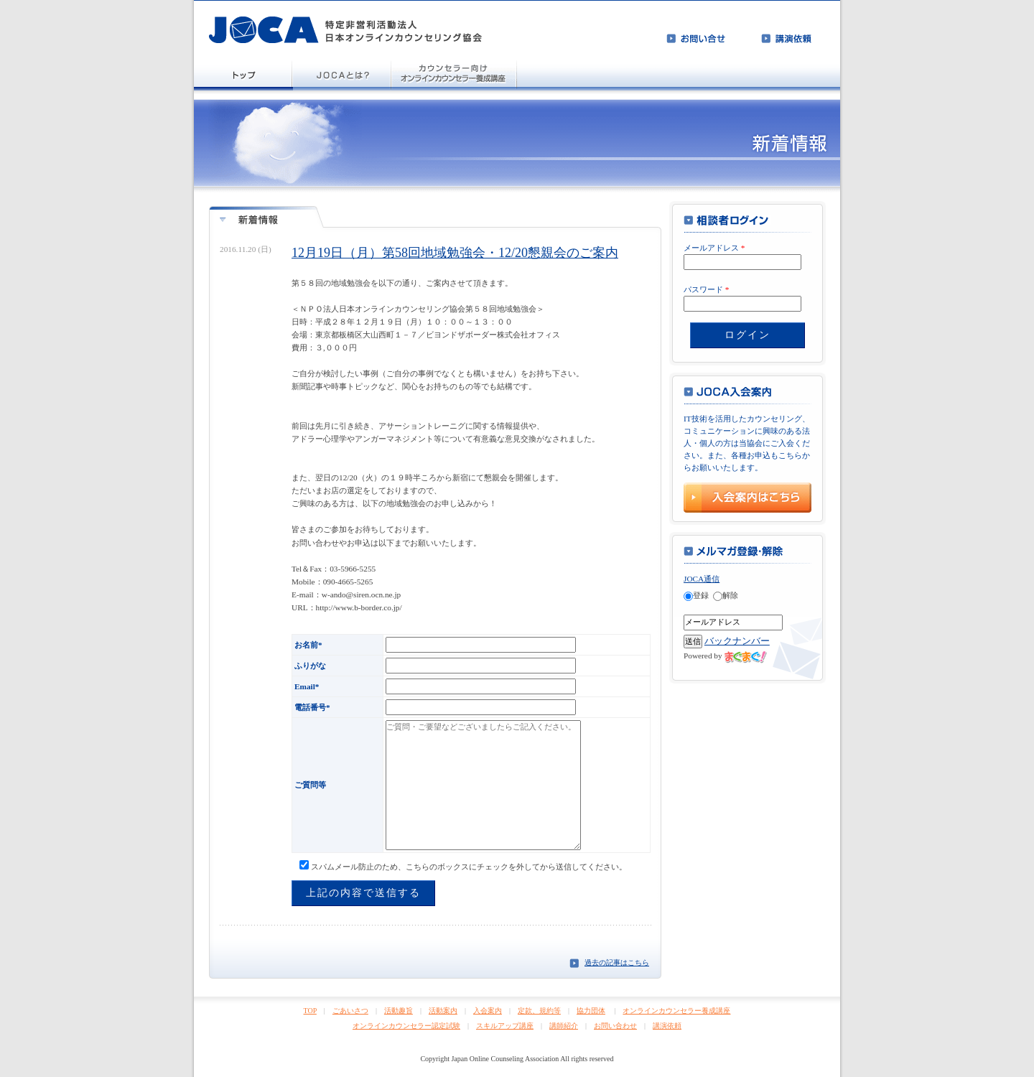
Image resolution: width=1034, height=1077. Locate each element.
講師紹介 (563, 1026)
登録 (696, 595)
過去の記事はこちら (616, 962)
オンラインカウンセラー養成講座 (676, 1011)
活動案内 (443, 1011)
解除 (725, 595)
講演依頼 (667, 1026)
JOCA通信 (701, 578)
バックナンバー (737, 640)
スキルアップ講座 (505, 1026)
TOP (310, 1011)
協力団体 (591, 1011)
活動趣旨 (398, 1011)
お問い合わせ (615, 1026)
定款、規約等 (539, 1011)
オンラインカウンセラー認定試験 (406, 1026)
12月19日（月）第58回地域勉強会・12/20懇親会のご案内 (455, 253)
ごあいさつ (350, 1011)
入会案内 (487, 1011)
